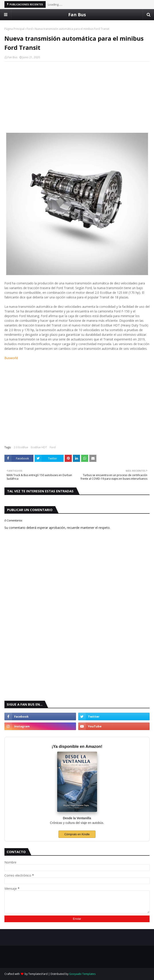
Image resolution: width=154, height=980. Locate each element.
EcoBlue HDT (39, 447)
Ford (30, 29)
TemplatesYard (38, 974)
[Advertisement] (77, 97)
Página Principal (14, 29)
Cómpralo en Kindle (77, 834)
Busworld (11, 358)
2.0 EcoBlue (21, 447)
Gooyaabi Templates (82, 974)
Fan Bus (77, 15)
